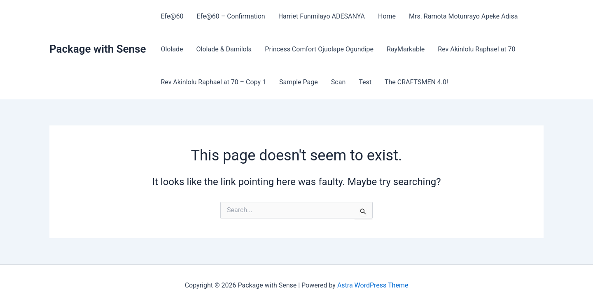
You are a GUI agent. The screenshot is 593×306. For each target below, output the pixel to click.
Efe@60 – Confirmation (231, 16)
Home (387, 16)
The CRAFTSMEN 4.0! (416, 82)
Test (365, 82)
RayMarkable (406, 49)
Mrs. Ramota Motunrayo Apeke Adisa (463, 16)
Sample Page (298, 82)
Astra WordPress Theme (372, 285)
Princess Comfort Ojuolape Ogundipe (319, 49)
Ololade (172, 49)
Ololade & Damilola (224, 49)
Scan (338, 82)
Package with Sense (97, 49)
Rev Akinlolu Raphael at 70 (476, 49)
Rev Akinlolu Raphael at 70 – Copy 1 (213, 82)
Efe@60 (172, 16)
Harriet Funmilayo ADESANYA (321, 16)
